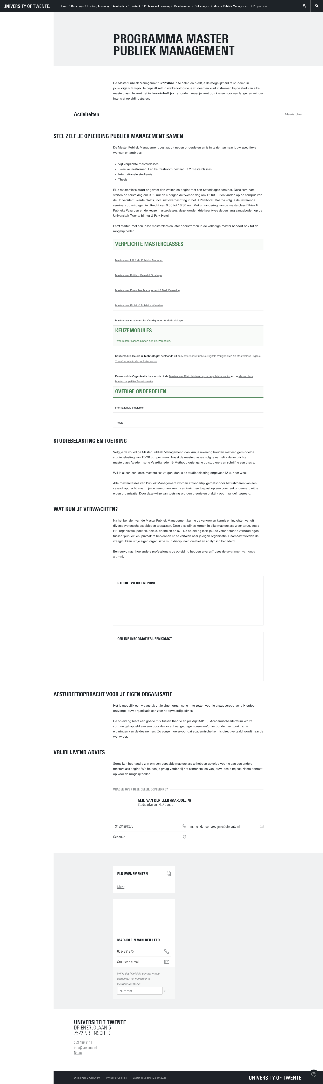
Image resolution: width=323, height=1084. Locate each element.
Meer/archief (294, 114)
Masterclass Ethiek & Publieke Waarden (139, 305)
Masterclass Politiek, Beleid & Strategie (138, 275)
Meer (120, 887)
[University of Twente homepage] (27, 6)
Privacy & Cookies (116, 1077)
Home (63, 6)
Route (78, 1053)
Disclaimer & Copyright (87, 1077)
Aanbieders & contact (126, 6)
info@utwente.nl (85, 1047)
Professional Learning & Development (167, 6)
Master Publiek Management (231, 6)
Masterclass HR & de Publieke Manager (139, 260)
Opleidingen (202, 6)
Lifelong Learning (98, 6)
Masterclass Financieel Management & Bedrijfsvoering (147, 290)
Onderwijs (77, 6)
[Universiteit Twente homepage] (276, 1078)
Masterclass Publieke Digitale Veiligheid (204, 356)
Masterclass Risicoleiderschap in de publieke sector (200, 376)
